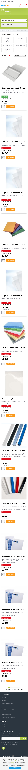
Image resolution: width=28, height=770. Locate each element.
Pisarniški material (9, 30)
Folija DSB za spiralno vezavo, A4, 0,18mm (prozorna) (14, 296)
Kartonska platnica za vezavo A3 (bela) (14, 399)
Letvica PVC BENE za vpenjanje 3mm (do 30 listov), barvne (14, 450)
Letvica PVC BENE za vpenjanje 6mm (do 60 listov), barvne (14, 503)
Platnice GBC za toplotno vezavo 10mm (14, 610)
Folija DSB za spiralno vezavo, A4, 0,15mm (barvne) (14, 244)
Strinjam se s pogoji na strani (9, 743)
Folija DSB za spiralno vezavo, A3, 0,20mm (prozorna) (14, 193)
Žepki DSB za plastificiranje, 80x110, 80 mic (14, 88)
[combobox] (14, 20)
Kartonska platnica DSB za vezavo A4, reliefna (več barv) (14, 347)
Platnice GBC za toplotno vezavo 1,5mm (14, 557)
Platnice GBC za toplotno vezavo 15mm (14, 663)
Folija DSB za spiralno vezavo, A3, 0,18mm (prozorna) (14, 141)
